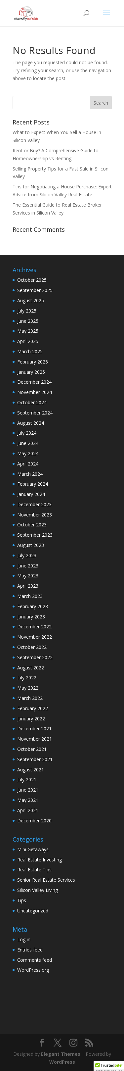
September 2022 (35, 657)
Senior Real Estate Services (46, 880)
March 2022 (30, 698)
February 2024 (32, 484)
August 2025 (30, 300)
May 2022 (27, 688)
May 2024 (27, 453)
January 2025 (31, 372)
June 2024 (27, 443)
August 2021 (30, 769)
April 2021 (27, 810)
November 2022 (34, 637)
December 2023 (34, 504)
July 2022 (26, 677)
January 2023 (31, 616)
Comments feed (34, 960)
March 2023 (30, 596)
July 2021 (26, 779)
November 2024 (34, 392)
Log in (23, 939)
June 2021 (27, 790)
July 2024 (26, 433)
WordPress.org (33, 970)
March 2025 (30, 351)
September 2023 (35, 535)
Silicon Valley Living (37, 890)
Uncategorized (32, 910)
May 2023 (27, 575)
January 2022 (31, 718)
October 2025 (32, 280)
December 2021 (34, 728)
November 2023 (34, 514)
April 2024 (27, 464)
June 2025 (27, 321)
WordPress (62, 1062)
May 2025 (27, 331)
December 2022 (34, 626)
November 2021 (34, 739)
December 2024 (34, 382)
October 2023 (32, 524)
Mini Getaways (33, 849)
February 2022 (32, 708)
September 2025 (35, 290)
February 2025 (32, 362)
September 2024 (35, 413)
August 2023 (30, 545)
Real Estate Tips (34, 869)
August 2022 (30, 667)
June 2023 (27, 565)
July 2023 (26, 555)
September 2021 (35, 759)
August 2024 (30, 423)
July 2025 (26, 311)
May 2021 (27, 800)
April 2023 (27, 586)
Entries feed (30, 950)
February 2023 (32, 606)
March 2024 (30, 474)
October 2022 (32, 647)
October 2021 (32, 749)
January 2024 (31, 494)
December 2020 (34, 820)
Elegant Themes (60, 1054)
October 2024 (32, 402)
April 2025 (27, 341)
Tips (21, 900)
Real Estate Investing (39, 859)
